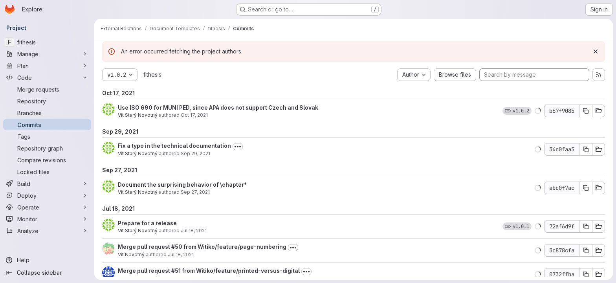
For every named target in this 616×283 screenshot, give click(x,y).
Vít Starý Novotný (138, 115)
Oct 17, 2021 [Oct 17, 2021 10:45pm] (194, 115)
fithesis (152, 74)
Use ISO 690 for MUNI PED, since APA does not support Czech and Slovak (218, 107)
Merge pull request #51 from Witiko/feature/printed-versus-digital (209, 270)
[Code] (47, 77)
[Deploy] (47, 195)
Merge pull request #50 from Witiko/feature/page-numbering (202, 246)
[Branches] (47, 112)
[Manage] (47, 53)
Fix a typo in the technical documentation (174, 145)
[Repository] (47, 101)
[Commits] (47, 124)
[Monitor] (47, 218)
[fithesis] (47, 42)
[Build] (47, 183)
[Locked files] (47, 171)
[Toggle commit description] (238, 146)
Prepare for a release (147, 223)
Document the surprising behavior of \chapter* (182, 184)
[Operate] (47, 207)
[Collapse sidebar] (47, 272)
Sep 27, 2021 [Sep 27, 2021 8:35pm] (195, 192)
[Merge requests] (47, 89)
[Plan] (47, 65)
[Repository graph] (47, 148)
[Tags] (47, 136)
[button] (538, 111)
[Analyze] (47, 230)
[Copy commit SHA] (585, 111)
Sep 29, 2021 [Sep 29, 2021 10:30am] (195, 153)
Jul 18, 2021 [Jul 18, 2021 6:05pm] (181, 254)
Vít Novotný (131, 254)
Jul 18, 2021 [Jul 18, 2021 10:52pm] (194, 230)
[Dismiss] (595, 51)
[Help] (47, 260)
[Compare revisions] (47, 159)
